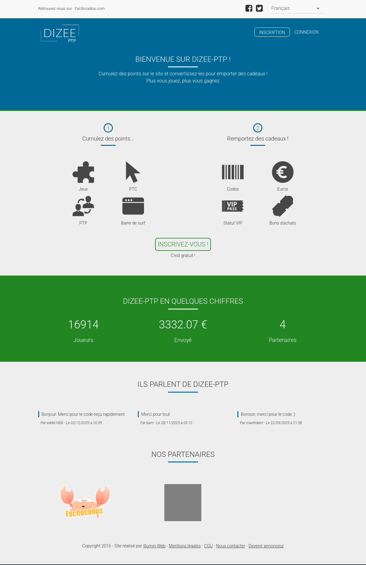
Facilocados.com (90, 8)
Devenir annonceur (266, 545)
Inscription (272, 32)
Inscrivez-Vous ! (183, 244)
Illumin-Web (154, 545)
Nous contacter (230, 545)
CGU (208, 545)
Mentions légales (185, 545)
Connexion (306, 32)
